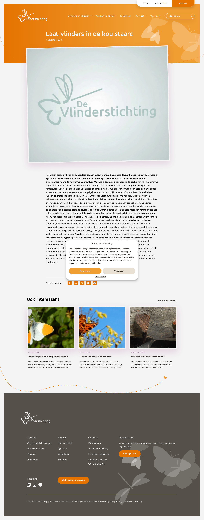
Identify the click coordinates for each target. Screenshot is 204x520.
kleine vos (108, 203)
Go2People (78, 502)
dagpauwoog (92, 203)
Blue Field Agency (106, 502)
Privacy (119, 502)
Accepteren (85, 271)
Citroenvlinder (139, 195)
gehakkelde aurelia (55, 199)
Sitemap (138, 502)
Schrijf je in (129, 453)
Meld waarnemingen (73, 480)
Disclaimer (128, 502)
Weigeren (119, 271)
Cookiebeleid (100, 277)
